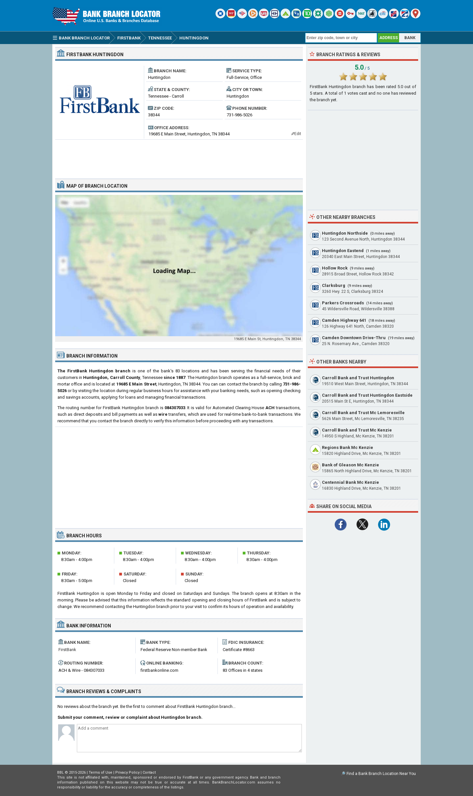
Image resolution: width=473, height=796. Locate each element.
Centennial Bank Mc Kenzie (350, 482)
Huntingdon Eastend (343, 250)
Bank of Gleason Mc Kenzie (350, 464)
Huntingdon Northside (345, 233)
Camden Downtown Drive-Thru (354, 337)
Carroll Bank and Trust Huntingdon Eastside (367, 395)
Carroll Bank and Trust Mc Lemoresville (363, 412)
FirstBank (67, 649)
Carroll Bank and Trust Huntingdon (358, 377)
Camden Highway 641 (344, 320)
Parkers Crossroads (343, 302)
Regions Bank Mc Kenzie (347, 447)
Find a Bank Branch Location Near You (381, 773)
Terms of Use (100, 772)
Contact (149, 772)
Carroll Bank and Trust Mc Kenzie (357, 430)
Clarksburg (333, 285)
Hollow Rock (335, 268)
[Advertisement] (179, 156)
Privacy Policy (127, 772)
